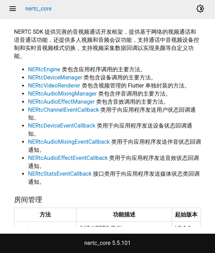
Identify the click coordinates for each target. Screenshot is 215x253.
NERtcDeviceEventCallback (61, 125)
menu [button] (12, 9)
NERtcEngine (44, 69)
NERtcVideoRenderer (54, 85)
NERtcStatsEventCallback (60, 173)
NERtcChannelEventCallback (63, 109)
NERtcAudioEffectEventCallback (68, 158)
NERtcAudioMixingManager (62, 93)
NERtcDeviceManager (55, 77)
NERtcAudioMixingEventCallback (69, 141)
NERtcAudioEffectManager (61, 101)
